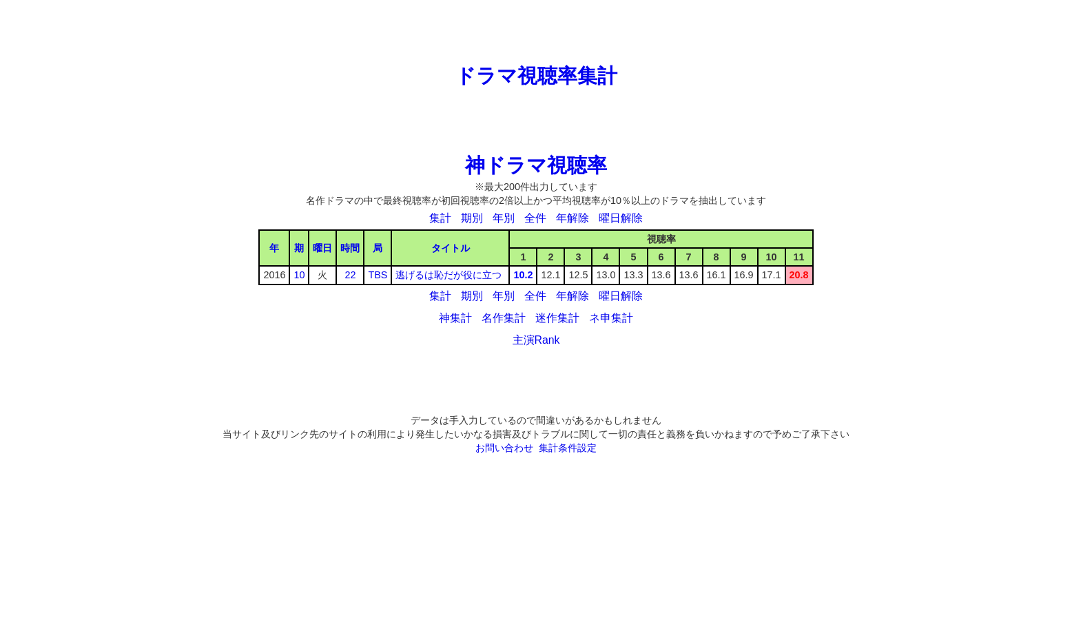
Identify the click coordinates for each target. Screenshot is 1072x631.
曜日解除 (621, 218)
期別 (472, 218)
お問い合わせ (504, 447)
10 (299, 274)
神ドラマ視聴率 (536, 165)
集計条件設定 (568, 447)
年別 (504, 218)
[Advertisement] (536, 31)
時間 (350, 248)
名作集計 (504, 318)
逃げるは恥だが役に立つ (448, 274)
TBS (377, 274)
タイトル (450, 248)
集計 (440, 218)
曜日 (322, 248)
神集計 (455, 318)
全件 (535, 218)
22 (349, 274)
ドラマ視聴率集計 (536, 76)
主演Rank (536, 340)
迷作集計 (557, 318)
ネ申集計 (611, 318)
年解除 (572, 218)
